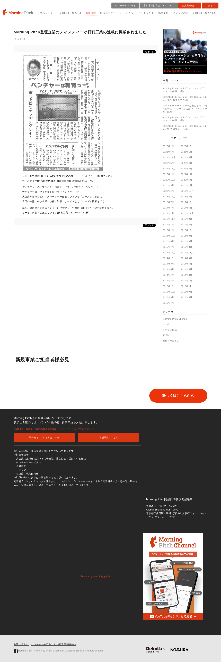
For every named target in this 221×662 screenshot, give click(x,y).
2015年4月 (168, 247)
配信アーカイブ (171, 340)
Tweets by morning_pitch (95, 576)
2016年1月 (168, 230)
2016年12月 (187, 213)
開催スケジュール (110, 13)
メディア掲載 (170, 329)
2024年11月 (169, 157)
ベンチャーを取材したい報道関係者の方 (53, 644)
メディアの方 (181, 13)
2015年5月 (186, 241)
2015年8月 (186, 235)
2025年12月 (187, 146)
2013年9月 (186, 291)
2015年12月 (187, 230)
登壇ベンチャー (46, 13)
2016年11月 (169, 219)
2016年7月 (168, 224)
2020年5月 (186, 179)
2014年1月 (186, 280)
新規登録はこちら (108, 437)
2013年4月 (168, 303)
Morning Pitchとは (70, 13)
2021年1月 (186, 174)
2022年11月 (169, 168)
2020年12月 (169, 179)
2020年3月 (168, 185)
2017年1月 (168, 213)
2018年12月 (169, 196)
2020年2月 (186, 185)
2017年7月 (168, 207)
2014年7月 (186, 263)
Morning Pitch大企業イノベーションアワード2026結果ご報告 (184, 90)
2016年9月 (186, 219)
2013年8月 (168, 297)
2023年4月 (186, 163)
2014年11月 (187, 252)
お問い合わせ (21, 644)
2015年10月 (169, 235)
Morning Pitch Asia (204, 13)
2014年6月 (168, 269)
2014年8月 (168, 263)
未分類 (166, 335)
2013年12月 (169, 286)
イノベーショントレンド (139, 13)
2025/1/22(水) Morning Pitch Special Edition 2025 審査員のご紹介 (185, 127)
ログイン (210, 5)
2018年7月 (168, 202)
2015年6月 (168, 241)
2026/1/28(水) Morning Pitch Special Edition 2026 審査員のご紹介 (185, 98)
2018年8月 (186, 196)
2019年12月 (187, 191)
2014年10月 (169, 258)
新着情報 (91, 13)
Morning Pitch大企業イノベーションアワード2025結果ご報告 (184, 119)
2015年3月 (186, 247)
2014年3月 (186, 275)
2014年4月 (168, 275)
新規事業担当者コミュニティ (159, 5)
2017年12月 (187, 202)
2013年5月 (186, 297)
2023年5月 (168, 163)
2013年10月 (169, 291)
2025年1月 (186, 151)
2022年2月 (186, 168)
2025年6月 (168, 151)
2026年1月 (168, 146)
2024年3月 (186, 157)
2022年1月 (168, 174)
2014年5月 (186, 269)
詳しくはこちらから (178, 396)
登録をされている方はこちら (44, 437)
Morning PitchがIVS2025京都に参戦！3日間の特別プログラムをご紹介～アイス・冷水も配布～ (185, 108)
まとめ (166, 324)
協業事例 (163, 13)
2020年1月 (168, 191)
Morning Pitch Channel (175, 319)
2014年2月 (168, 280)
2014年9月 (186, 258)
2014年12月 (169, 252)
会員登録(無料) (190, 5)
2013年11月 (187, 286)
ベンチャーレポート (125, 5)
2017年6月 (186, 207)
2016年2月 (186, 224)
